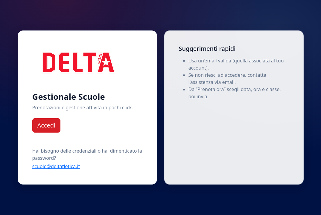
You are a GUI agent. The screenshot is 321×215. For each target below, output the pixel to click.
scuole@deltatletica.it (56, 166)
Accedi (46, 125)
